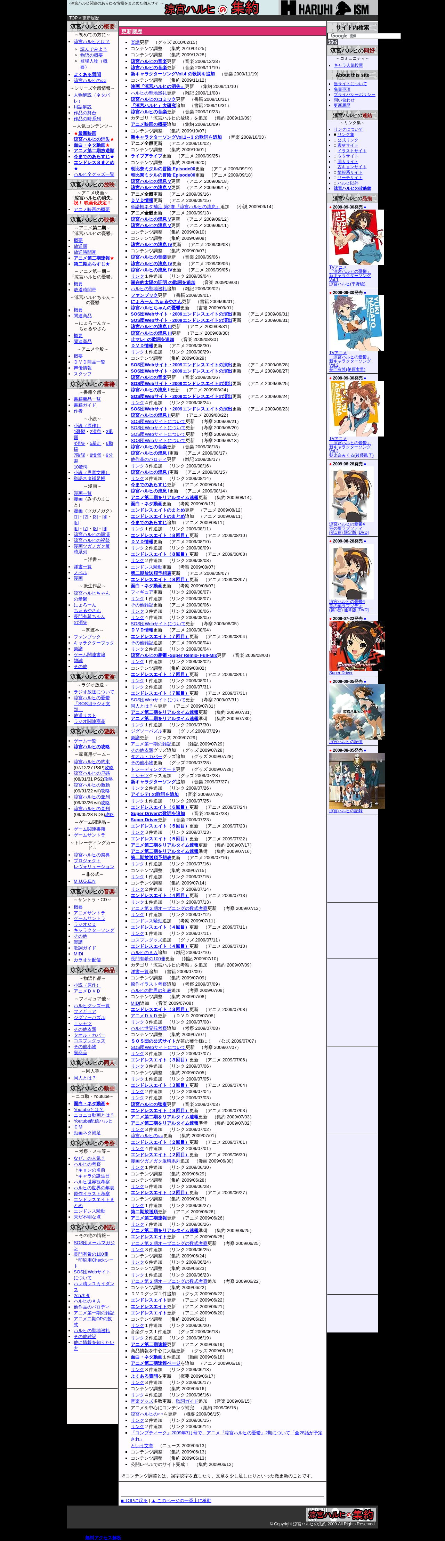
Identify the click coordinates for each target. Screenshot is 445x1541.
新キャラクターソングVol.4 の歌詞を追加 (173, 73)
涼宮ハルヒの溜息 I (150, 453)
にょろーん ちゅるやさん (156, 301)
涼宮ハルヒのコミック (153, 99)
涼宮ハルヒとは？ (92, 41)
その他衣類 (142, 750)
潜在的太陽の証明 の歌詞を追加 (163, 282)
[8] (95, 528)
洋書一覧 (140, 971)
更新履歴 (342, 105)
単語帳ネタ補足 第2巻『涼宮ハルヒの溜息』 (175, 206)
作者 (78, 411)
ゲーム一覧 (85, 740)
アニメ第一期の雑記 (151, 744)
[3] (95, 516)
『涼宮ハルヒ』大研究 (153, 105)
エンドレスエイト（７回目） (160, 636)
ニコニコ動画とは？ (94, 1115)
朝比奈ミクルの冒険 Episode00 (163, 168)
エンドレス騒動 (146, 567)
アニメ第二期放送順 (94, 150)
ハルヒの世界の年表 (151, 990)
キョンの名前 (91, 1170)
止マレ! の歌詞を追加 (152, 339)
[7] (85, 528)
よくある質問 (144, 1376)
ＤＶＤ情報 (142, 200)
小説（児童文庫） (92, 472)
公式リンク (348, 140)
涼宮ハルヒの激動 (92, 785)
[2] (85, 516)
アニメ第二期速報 (149, 1218)
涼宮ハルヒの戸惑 (92, 773)
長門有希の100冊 (148, 958)
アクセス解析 (107, 1537)
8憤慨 (95, 455)
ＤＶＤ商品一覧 (89, 362)
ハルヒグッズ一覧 (92, 1005)
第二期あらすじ (89, 264)
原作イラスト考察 (149, 984)
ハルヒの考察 (87, 1164)
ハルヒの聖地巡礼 (149, 93)
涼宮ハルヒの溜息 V (151, 181)
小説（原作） (87, 425)
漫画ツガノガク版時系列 (155, 1161)
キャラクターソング (94, 930)
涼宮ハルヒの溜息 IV (151, 244)
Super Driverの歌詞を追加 (158, 813)
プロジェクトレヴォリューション (94, 863)
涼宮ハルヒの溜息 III (151, 326)
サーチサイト (350, 177)
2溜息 (95, 431)
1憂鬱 (79, 431)
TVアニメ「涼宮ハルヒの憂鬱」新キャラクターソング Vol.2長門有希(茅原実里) (356, 359)
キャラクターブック (94, 642)
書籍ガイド (85, 405)
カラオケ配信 (87, 959)
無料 (89, 1537)
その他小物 (142, 762)
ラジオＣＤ (85, 924)
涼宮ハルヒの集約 (222, 10)
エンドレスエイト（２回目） (160, 1142)
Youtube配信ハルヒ (93, 1121)
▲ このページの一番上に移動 (181, 1500)
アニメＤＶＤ (144, 1015)
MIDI (135, 1003)
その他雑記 (142, 605)
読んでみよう (93, 49)
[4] (104, 516)
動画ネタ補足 (87, 1132)
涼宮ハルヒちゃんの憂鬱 (155, 307)
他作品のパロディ (149, 459)
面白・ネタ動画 (146, 503)
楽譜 (135, 42)
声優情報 (83, 367)
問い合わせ (344, 100)
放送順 (80, 246)
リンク (137, 276)
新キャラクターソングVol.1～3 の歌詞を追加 (176, 137)
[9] (104, 528)
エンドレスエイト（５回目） (160, 826)
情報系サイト (350, 172)
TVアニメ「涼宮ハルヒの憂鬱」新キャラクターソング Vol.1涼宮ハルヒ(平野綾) (356, 273)
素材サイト (348, 145)
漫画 (78, 499)
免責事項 (342, 89)
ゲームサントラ (89, 835)
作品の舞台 (85, 112)
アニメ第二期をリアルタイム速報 (165, 497)
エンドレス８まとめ (94, 162)
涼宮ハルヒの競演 (92, 534)
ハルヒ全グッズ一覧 (94, 174)
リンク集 (346, 134)
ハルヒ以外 (348, 183)
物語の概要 (91, 55)
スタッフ (83, 373)
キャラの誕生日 (94, 1176)
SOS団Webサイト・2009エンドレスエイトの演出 (181, 314)
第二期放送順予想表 (151, 573)
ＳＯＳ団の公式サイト (153, 1041)
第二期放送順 (144, 1211)
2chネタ (82, 1295)
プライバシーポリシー (354, 94)
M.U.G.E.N (85, 881)
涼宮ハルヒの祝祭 (92, 540)
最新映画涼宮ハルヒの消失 (92, 136)
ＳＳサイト (348, 156)
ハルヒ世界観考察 (149, 1028)
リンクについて (348, 129)
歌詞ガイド (187, 1401)
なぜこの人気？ (89, 1158)
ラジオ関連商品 (89, 721)
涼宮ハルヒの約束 (92, 761)
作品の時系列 (87, 118)
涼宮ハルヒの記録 (357, 809)
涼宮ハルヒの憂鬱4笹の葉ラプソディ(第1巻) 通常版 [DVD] (351, 604)
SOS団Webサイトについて (158, 421)
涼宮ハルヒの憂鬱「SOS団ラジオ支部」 (92, 703)
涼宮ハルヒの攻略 (92, 746)
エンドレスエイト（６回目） (160, 807)
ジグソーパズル (146, 731)
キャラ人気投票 (348, 65)
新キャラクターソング (153, 781)
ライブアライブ (146, 155)
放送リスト (85, 715)
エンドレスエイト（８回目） (160, 535)
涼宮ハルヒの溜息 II (151, 389)
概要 (78, 240)
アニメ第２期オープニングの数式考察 (169, 908)
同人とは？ (142, 706)
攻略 (109, 767)
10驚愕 (81, 467)
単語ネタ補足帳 (89, 478)
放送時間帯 (85, 252)
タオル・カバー (146, 756)
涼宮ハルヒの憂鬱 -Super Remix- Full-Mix (174, 655)
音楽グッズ (142, 1401)
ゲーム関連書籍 (89, 654)
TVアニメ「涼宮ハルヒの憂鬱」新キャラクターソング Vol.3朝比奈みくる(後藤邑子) (356, 445)
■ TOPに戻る (134, 1500)
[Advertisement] (200, 23)
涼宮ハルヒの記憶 (357, 740)
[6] (76, 528)
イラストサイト (352, 150)
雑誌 (78, 660)
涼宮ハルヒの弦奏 (149, 1104)
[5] (76, 522)
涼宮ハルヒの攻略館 (352, 188)
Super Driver (144, 819)
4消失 (79, 443)
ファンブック (144, 295)
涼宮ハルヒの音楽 (149, 61)
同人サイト (348, 161)
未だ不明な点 (87, 1217)
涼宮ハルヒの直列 (92, 808)
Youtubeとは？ (89, 1109)
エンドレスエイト (149, 1236)
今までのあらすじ (149, 484)
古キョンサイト (352, 166)
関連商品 (83, 315)
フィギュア (142, 592)
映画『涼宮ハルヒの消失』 (158, 86)
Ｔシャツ (140, 775)
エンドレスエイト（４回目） (160, 895)
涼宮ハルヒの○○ (147, 1135)
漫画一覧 (83, 493)
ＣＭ (78, 1127)
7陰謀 (79, 455)
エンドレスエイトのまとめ (158, 510)
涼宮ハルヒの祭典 (92, 854)
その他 (80, 666)
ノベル (80, 572)
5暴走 (95, 443)
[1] (76, 516)
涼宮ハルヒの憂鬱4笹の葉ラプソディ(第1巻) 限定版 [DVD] (351, 526)
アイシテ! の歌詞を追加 (155, 794)
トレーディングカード (153, 769)
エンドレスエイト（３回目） (160, 1009)
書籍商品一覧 (87, 399)
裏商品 (80, 1052)
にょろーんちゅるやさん (87, 607)
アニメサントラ (89, 912)
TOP (73, 18)
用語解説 (83, 106)
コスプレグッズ (146, 940)
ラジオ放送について (94, 691)
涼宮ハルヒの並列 (92, 796)
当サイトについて (350, 83)
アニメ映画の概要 (149, 124)
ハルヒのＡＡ (144, 952)
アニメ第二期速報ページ (155, 1363)
